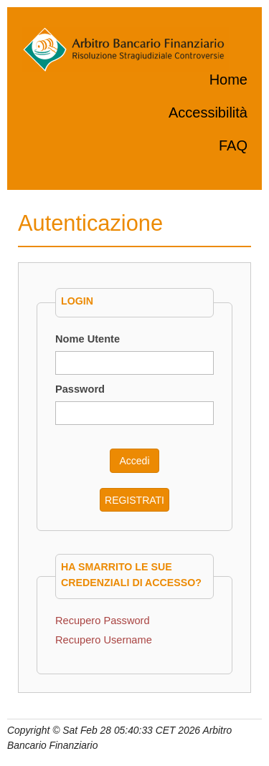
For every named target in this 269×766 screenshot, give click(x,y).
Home (228, 79)
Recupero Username (103, 640)
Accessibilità (208, 112)
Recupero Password (102, 620)
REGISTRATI (134, 500)
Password (80, 389)
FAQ (233, 145)
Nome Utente (87, 339)
